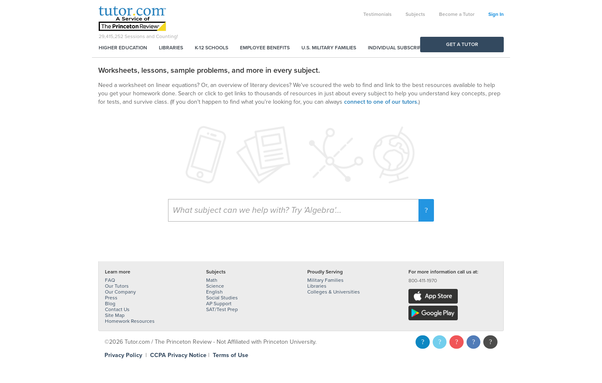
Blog (110, 303)
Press (111, 298)
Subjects (415, 14)
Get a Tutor (462, 44)
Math (211, 280)
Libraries (171, 48)
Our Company (120, 292)
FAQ (110, 280)
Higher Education (123, 48)
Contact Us (117, 309)
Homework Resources (130, 321)
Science (215, 286)
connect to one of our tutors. (381, 101)
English (214, 292)
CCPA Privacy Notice (178, 355)
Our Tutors (117, 286)
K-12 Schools (211, 48)
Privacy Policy (123, 355)
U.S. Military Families (328, 48)
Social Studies (222, 298)
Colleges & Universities (333, 292)
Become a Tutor (456, 14)
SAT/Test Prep (222, 309)
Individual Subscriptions (402, 48)
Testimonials (377, 14)
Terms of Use (230, 355)
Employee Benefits (265, 48)
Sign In (496, 14)
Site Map (115, 315)
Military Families (325, 280)
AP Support (219, 303)
